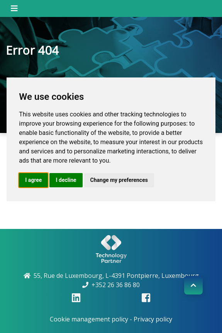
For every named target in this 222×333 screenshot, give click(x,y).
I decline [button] (66, 180)
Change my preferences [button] (119, 180)
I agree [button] (33, 180)
